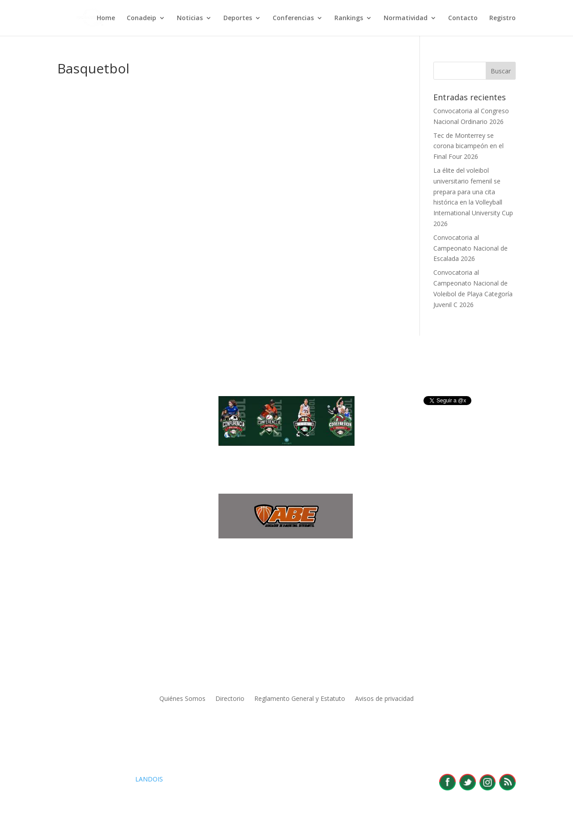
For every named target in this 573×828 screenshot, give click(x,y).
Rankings (348, 18)
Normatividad (406, 18)
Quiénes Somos (182, 699)
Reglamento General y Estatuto (299, 699)
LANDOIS (149, 779)
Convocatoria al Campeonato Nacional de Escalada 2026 (470, 248)
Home (106, 18)
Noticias (190, 18)
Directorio (229, 699)
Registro (502, 18)
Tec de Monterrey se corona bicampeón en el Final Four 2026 (468, 146)
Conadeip (141, 18)
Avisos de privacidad (384, 699)
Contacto (463, 18)
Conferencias (293, 18)
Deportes (237, 18)
